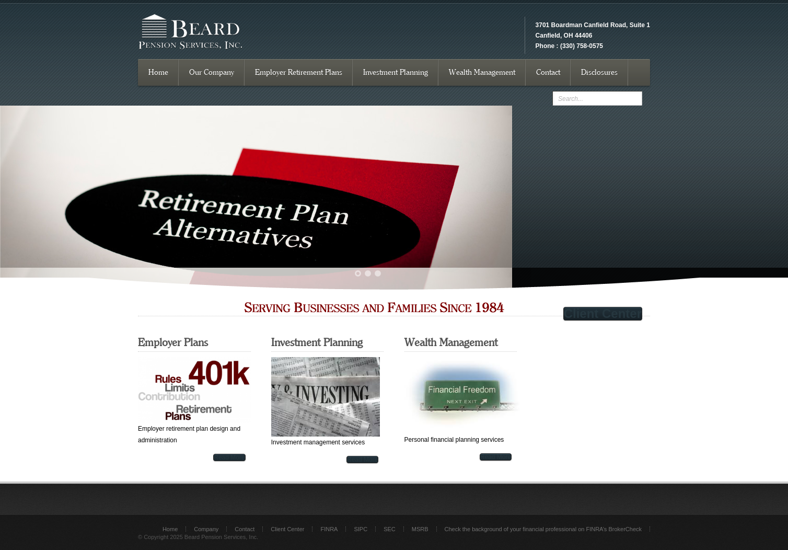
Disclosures (599, 72)
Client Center (603, 313)
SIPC (360, 529)
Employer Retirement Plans (298, 72)
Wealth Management (482, 72)
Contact (548, 72)
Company (206, 529)
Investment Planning (395, 72)
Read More (229, 457)
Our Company (211, 72)
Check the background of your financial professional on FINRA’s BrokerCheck (543, 529)
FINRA (329, 529)
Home (158, 72)
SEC (390, 529)
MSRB (420, 529)
